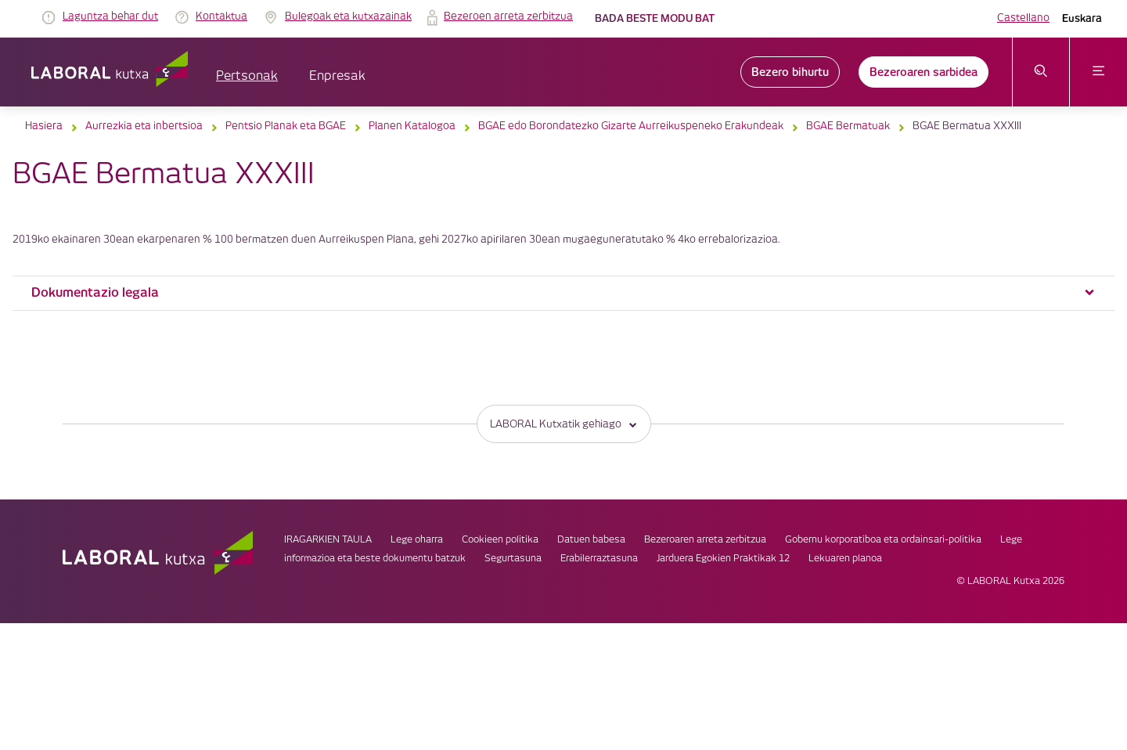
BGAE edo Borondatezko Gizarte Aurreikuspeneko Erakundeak (630, 126)
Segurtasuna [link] (513, 558)
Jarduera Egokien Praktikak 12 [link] (723, 558)
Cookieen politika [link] (500, 539)
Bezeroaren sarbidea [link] (924, 72)
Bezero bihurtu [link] (790, 72)
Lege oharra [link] (417, 539)
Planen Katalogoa (412, 126)
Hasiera (44, 126)
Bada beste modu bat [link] (655, 18)
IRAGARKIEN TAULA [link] (328, 539)
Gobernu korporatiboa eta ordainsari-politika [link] (883, 539)
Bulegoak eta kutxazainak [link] (348, 16)
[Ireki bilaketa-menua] (1041, 72)
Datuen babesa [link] (591, 539)
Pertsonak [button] (247, 76)
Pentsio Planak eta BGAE (285, 126)
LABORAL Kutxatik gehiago (564, 424)
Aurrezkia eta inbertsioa (144, 126)
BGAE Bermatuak (848, 126)
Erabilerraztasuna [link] (599, 558)
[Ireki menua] (1098, 72)
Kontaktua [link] (221, 16)
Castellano (1023, 18)
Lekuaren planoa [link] (845, 558)
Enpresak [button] (337, 76)
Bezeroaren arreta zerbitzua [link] (705, 539)
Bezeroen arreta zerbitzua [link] (508, 16)
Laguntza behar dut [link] (110, 16)
